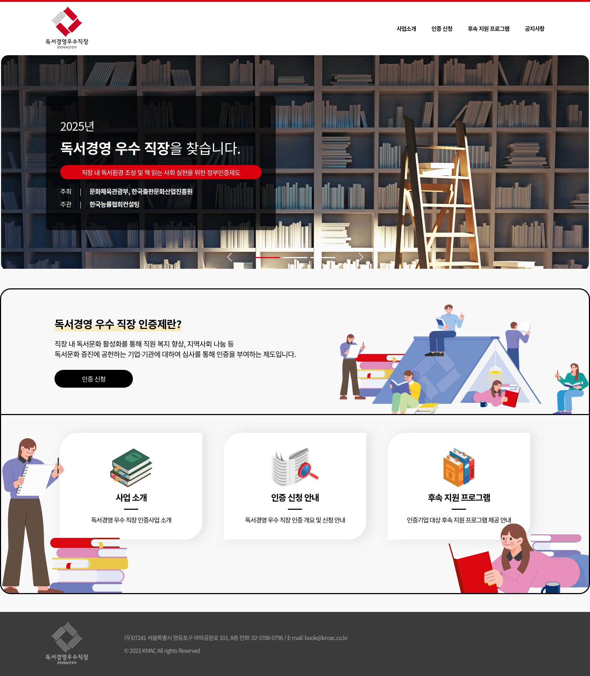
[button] (267, 257)
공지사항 (534, 28)
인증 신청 (441, 28)
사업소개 (406, 28)
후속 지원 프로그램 (488, 28)
